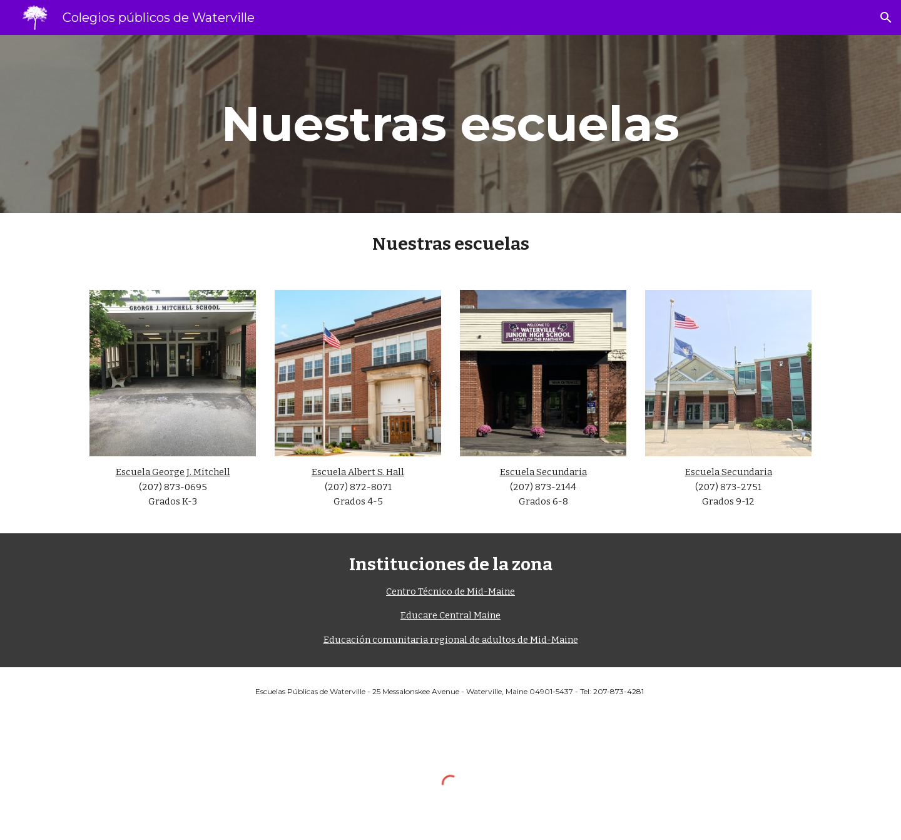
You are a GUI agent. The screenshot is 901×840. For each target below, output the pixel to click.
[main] (450, 124)
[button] (886, 18)
